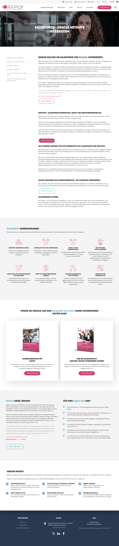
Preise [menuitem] (71, 7)
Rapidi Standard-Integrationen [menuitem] (15, 58)
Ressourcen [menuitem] (89, 7)
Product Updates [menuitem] (80, 2)
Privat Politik (106, 528)
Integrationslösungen (22, 528)
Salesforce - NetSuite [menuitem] (12, 65)
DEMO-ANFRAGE (46, 101)
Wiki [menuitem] (98, 2)
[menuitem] (104, 2)
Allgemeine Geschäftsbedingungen (90, 528)
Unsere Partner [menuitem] (67, 2)
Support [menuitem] (91, 2)
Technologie (23, 525)
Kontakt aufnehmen (59, 527)
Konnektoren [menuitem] (61, 7)
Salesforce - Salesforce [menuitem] (13, 69)
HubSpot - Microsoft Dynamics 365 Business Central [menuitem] (16, 79)
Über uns (23, 522)
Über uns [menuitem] (79, 7)
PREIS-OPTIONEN (46, 191)
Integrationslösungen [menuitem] (47, 7)
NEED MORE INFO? (15, 446)
